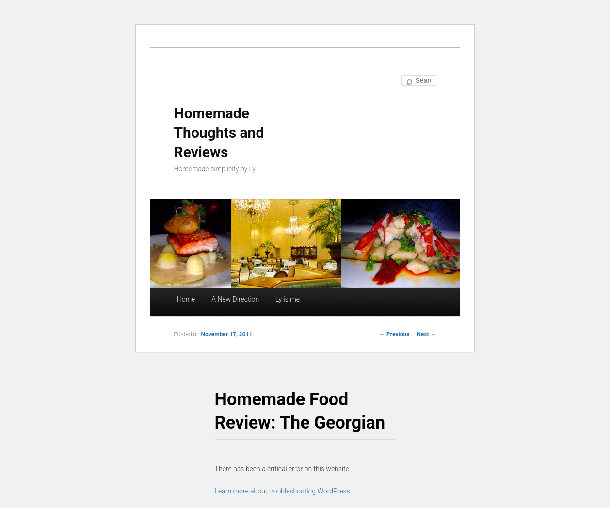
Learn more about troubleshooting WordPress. (283, 491)
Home (186, 299)
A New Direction (235, 299)
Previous (394, 334)
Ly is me (287, 299)
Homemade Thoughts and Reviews (219, 132)
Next (426, 334)
